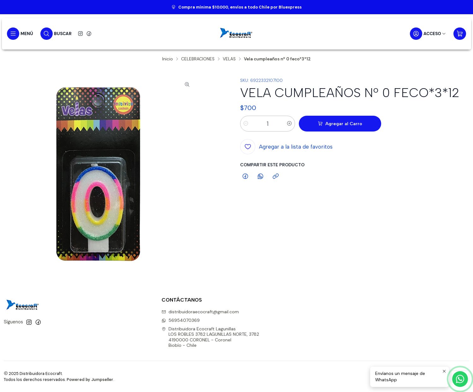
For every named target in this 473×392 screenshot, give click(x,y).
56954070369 (181, 320)
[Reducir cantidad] (245, 123)
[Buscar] (56, 34)
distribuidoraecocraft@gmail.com (200, 312)
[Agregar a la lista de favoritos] (286, 146)
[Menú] (20, 34)
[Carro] (459, 34)
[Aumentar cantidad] (289, 123)
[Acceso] (428, 34)
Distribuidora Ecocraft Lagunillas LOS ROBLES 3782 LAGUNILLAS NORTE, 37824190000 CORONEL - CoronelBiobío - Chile (210, 337)
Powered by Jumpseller (90, 379)
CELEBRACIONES (198, 59)
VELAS (229, 59)
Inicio (167, 59)
